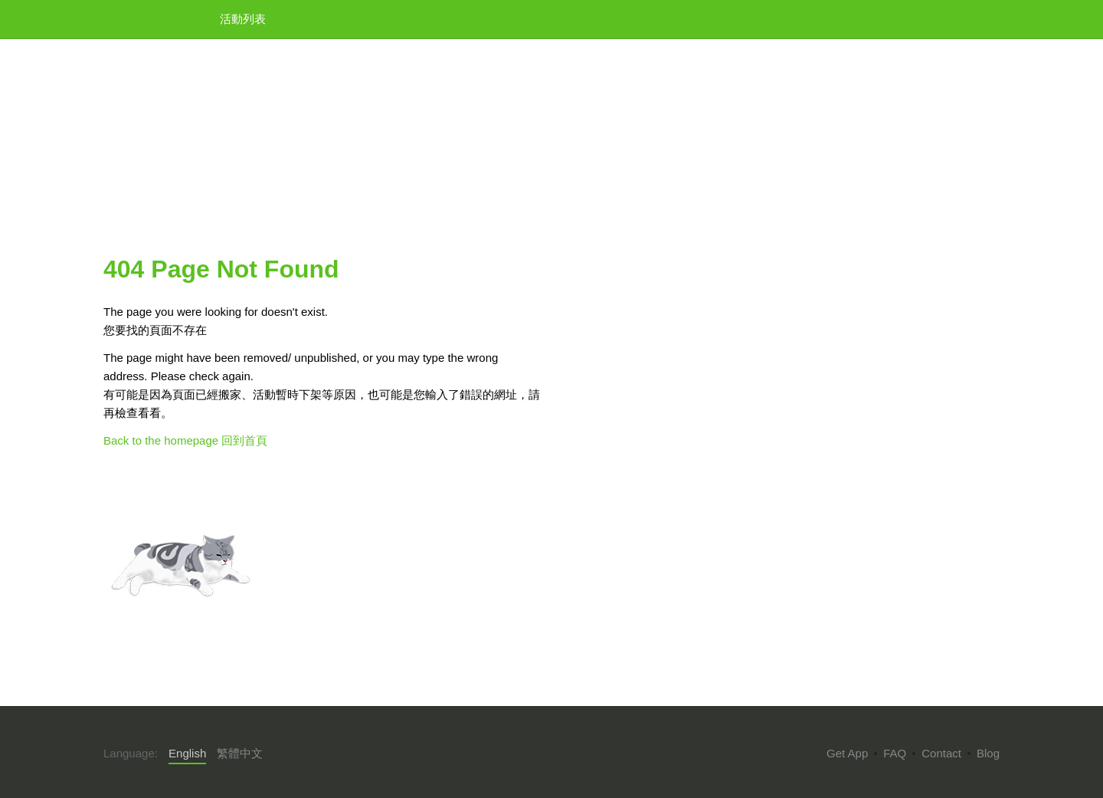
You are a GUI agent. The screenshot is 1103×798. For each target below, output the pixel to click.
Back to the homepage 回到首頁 (185, 440)
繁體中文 (240, 753)
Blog (988, 753)
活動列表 (243, 18)
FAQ (894, 753)
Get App (847, 753)
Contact (941, 753)
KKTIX (142, 18)
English (187, 753)
